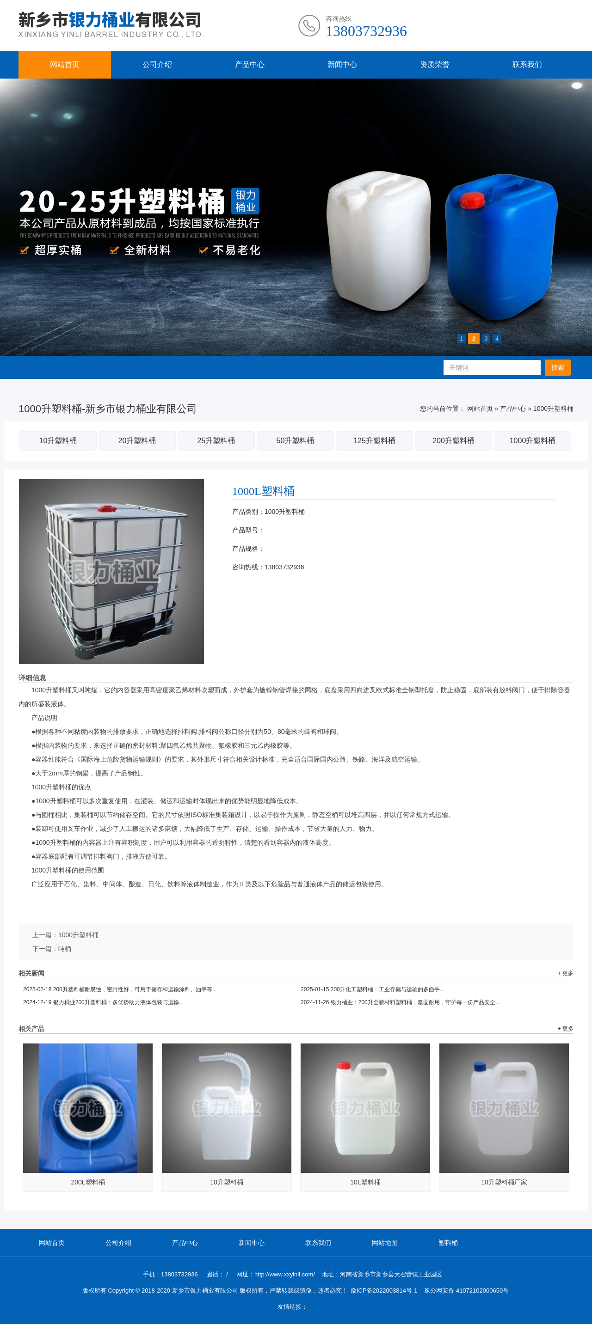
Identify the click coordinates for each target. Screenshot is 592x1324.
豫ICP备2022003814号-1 (384, 1290)
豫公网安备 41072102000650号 (466, 1290)
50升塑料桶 (295, 441)
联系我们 (527, 64)
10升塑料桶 (58, 441)
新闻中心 (342, 64)
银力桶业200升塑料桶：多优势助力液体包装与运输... (103, 1002)
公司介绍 (157, 64)
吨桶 (64, 948)
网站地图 (385, 1242)
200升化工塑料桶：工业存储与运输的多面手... (372, 989)
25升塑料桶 (216, 441)
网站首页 (65, 64)
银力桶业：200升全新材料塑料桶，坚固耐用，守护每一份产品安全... (400, 1002)
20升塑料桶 (137, 441)
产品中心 (250, 64)
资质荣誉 (435, 64)
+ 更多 (566, 973)
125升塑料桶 (374, 441)
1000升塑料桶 (553, 408)
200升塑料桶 (453, 441)
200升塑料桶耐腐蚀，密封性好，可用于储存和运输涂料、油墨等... (120, 989)
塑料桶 (448, 1242)
